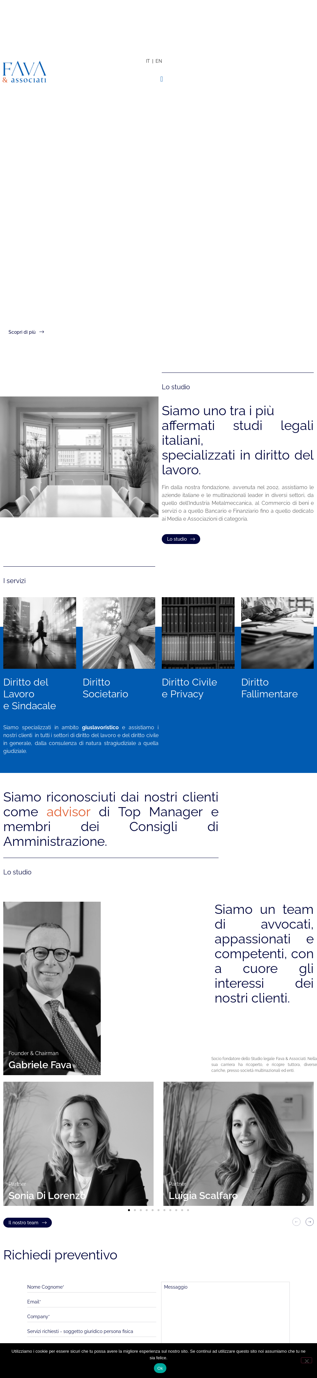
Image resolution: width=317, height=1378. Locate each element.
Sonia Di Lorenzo (47, 1195)
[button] (161, 79)
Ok (160, 1368)
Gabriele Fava (40, 1065)
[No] (306, 1360)
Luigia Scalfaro (203, 1195)
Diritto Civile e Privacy (189, 688)
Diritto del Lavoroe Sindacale (29, 694)
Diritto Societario (105, 688)
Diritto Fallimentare (269, 688)
